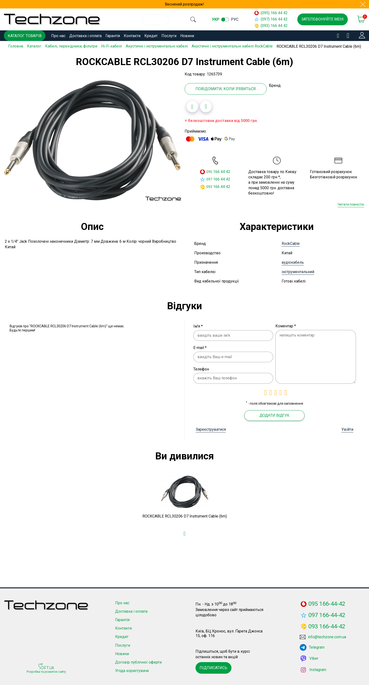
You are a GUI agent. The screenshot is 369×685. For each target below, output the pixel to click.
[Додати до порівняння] (206, 106)
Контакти (132, 36)
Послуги (168, 36)
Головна (15, 46)
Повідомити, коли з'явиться (225, 88)
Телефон (201, 368)
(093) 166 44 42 (271, 25)
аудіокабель (293, 261)
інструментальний (298, 271)
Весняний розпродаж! (184, 4)
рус (238, 19)
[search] (194, 19)
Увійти (347, 428)
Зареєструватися (211, 428)
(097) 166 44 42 (271, 19)
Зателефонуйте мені (322, 19)
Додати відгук (274, 415)
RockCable (291, 243)
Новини (187, 36)
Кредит (151, 36)
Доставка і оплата (85, 36)
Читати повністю (351, 204)
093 (209, 186)
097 (209, 179)
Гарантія (112, 36)
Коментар (285, 325)
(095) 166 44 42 (271, 13)
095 (209, 171)
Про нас (58, 36)
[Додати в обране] (192, 106)
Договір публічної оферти (138, 661)
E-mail (200, 347)
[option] (92, 139)
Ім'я (198, 325)
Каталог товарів (25, 36)
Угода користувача (132, 670)
